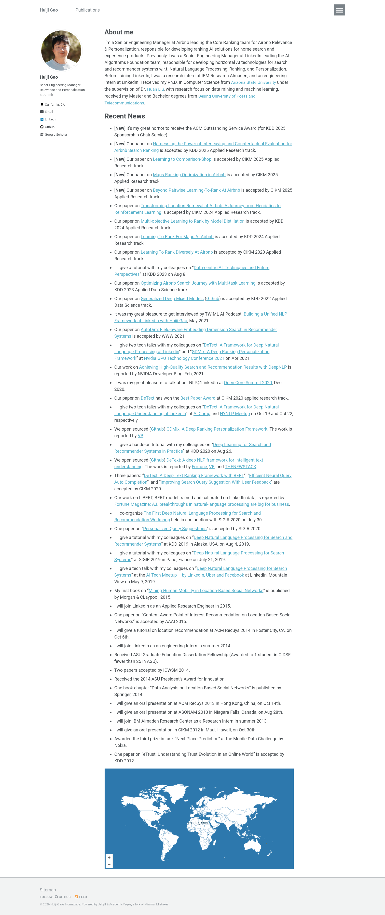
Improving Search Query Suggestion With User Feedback (216, 481)
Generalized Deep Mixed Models (172, 297)
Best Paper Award (198, 397)
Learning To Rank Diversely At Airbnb (177, 251)
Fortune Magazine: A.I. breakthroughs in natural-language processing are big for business (201, 503)
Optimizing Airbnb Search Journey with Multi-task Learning (198, 282)
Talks (114, 10)
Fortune (199, 465)
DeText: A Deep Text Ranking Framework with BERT (194, 474)
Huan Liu (156, 89)
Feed (80, 896)
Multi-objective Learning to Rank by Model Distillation (193, 220)
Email (46, 112)
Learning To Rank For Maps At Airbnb (177, 235)
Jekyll (102, 903)
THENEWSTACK (240, 465)
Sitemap (48, 889)
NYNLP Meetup (235, 412)
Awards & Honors (145, 10)
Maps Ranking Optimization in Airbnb (189, 173)
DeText (147, 397)
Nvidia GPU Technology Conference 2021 (184, 357)
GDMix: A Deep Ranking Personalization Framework (216, 428)
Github (47, 127)
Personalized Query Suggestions (174, 527)
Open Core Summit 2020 (248, 381)
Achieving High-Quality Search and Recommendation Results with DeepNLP (213, 366)
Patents (178, 10)
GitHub (63, 896)
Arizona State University (254, 82)
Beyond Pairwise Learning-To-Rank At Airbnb (196, 189)
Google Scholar (53, 134)
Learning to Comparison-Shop (182, 158)
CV (198, 10)
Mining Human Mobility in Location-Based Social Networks (206, 589)
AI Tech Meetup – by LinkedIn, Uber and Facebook (195, 574)
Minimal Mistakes (156, 903)
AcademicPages (120, 903)
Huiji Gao (49, 10)
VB (140, 434)
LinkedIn (48, 119)
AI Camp (201, 412)
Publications (88, 10)
